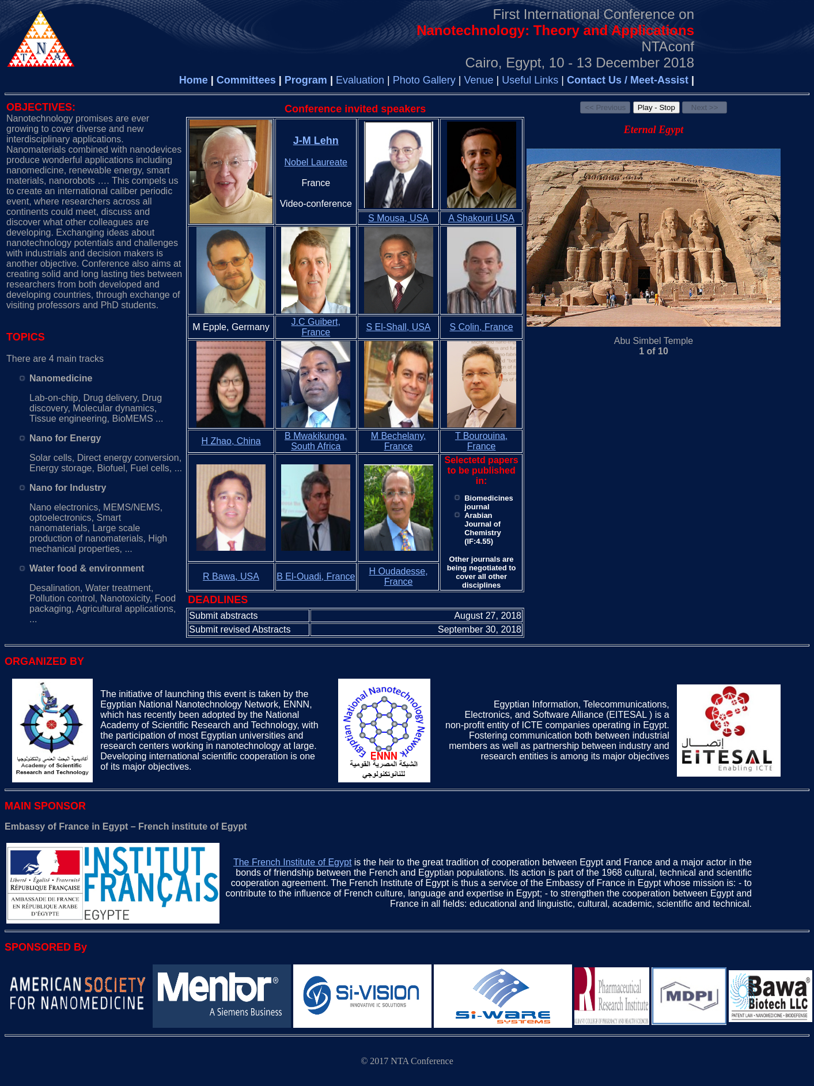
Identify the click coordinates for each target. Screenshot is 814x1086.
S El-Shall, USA (398, 327)
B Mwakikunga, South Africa (316, 441)
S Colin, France (481, 327)
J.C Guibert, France (315, 327)
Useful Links (531, 80)
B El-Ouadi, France (316, 576)
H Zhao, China (230, 441)
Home (193, 80)
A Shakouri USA (481, 218)
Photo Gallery (426, 80)
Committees (246, 80)
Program (306, 80)
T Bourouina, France (481, 441)
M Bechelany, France (398, 441)
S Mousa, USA (398, 218)
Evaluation (360, 80)
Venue (478, 80)
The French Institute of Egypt (292, 862)
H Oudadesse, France (398, 576)
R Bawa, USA (231, 576)
